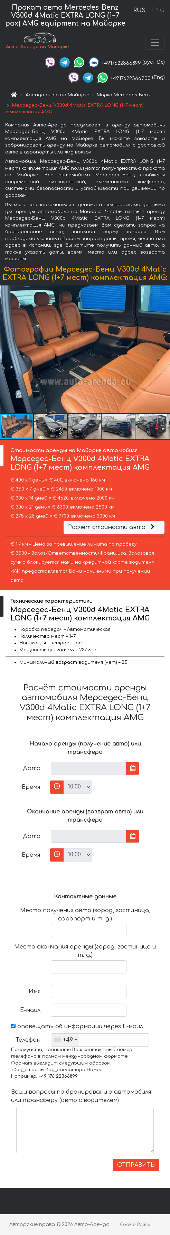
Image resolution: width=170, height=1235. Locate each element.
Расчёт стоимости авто (112, 527)
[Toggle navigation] (154, 43)
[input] (88, 768)
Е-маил (30, 1010)
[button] (163, 349)
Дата (31, 768)
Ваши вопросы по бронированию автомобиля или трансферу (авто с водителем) (81, 1096)
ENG (157, 10)
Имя (34, 991)
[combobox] (65, 1040)
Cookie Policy (135, 1224)
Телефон (28, 1040)
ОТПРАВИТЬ (136, 1165)
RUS (139, 10)
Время (31, 787)
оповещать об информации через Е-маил (77, 1026)
